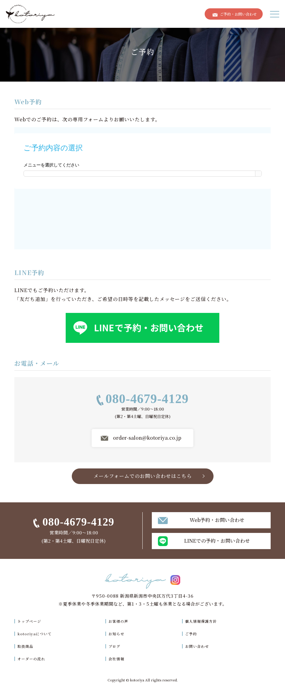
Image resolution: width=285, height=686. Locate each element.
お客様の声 (120, 621)
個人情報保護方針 (203, 621)
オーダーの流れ (33, 658)
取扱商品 (26, 646)
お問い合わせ (198, 646)
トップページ (31, 621)
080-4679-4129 (147, 400)
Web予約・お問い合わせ (217, 519)
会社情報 (118, 658)
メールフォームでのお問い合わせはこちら (142, 476)
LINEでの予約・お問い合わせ (217, 540)
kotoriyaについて (37, 633)
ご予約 (192, 633)
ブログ (116, 646)
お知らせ (118, 633)
